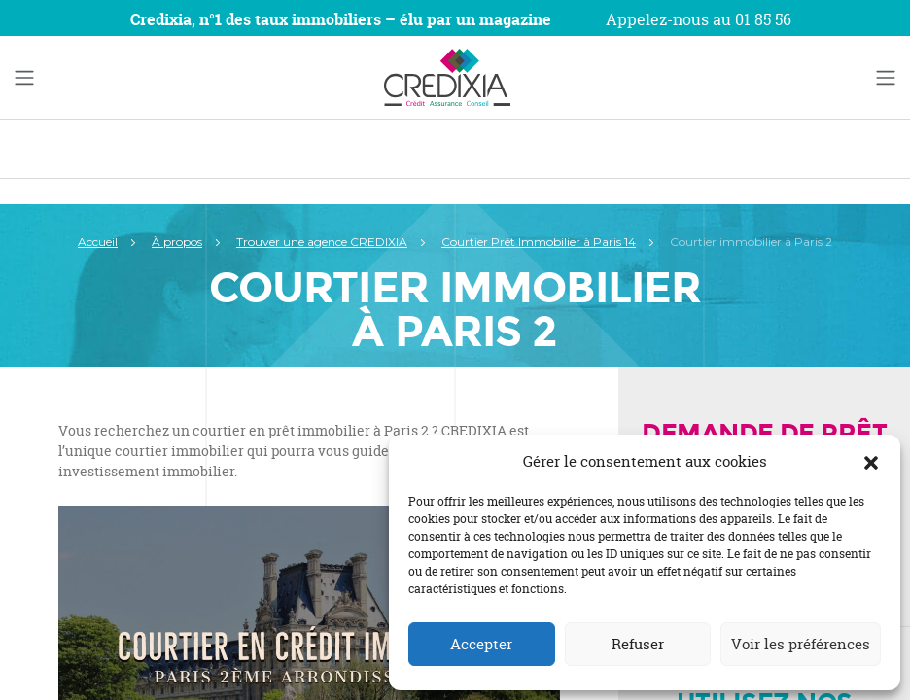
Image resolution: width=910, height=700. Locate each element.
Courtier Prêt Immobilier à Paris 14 (538, 241)
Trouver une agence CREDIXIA (321, 241)
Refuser (638, 644)
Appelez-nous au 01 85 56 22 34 (698, 31)
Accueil (98, 241)
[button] (871, 462)
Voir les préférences (800, 644)
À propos (177, 241)
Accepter (481, 644)
